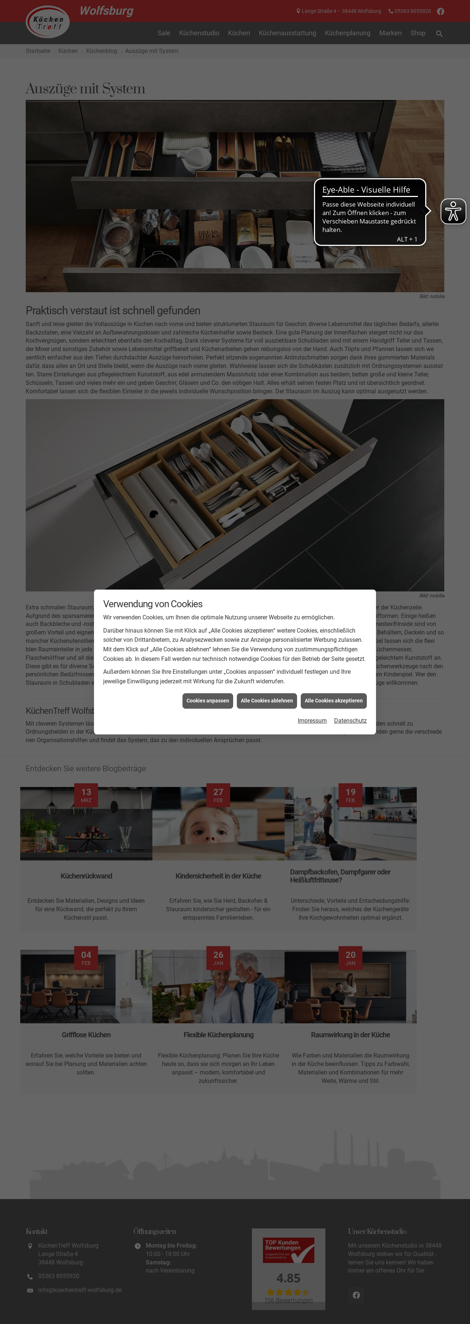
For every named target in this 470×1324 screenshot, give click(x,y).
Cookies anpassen (208, 701)
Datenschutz (350, 720)
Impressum (312, 720)
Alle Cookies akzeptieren (334, 701)
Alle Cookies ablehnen (267, 701)
